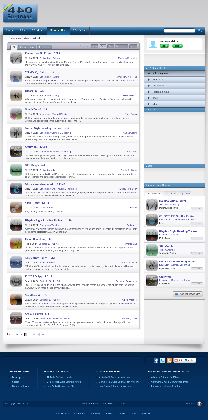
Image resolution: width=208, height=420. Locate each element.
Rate (110, 46)
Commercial (27, 47)
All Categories (160, 73)
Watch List (79, 30)
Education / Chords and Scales (55, 318)
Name (94, 46)
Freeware (44, 47)
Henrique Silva (130, 244)
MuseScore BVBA (128, 189)
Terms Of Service (89, 403)
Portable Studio (161, 91)
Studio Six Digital (129, 170)
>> (43, 334)
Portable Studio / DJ (50, 281)
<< (16, 334)
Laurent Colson (129, 262)
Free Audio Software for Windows (115, 386)
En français (189, 403)
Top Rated (185, 193)
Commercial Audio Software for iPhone (170, 382)
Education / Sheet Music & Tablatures (58, 189)
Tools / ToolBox (47, 262)
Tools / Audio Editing (50, 58)
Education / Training (49, 77)
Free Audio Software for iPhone (166, 386)
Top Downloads (154, 193)
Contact (123, 403)
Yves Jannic (131, 114)
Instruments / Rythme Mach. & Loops (177, 219)
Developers (18, 377)
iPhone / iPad (58, 30)
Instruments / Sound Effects (53, 114)
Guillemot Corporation (126, 281)
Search (15, 382)
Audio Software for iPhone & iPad (169, 371)
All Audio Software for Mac (60, 377)
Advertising (108, 403)
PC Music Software (108, 371)
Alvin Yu (133, 207)
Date (103, 46)
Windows (38, 30)
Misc (155, 103)
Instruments (159, 85)
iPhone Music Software (19, 38)
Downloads (121, 46)
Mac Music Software (56, 371)
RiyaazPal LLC (130, 95)
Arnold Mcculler (129, 300)
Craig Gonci (131, 151)
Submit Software (20, 386)
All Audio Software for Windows (114, 377)
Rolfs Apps (132, 225)
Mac (23, 30)
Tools (155, 97)
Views (133, 46)
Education (158, 79)
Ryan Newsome (129, 133)
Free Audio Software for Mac (61, 386)
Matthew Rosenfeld (127, 58)
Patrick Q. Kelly (129, 318)
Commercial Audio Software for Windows (119, 382)
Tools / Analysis (47, 170)
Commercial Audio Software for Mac (64, 382)
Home (10, 30)
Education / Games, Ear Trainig (55, 133)
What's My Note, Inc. (127, 77)
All (34, 38)
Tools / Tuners (46, 207)
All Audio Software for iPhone (165, 377)
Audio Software (19, 371)
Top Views (171, 193)
